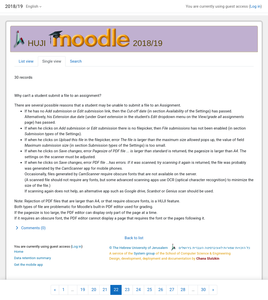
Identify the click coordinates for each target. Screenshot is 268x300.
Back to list (134, 238)
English (32, 6)
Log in (255, 6)
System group (144, 253)
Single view (51, 61)
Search (76, 61)
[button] (134, 228)
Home (18, 251)
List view (26, 61)
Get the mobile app (28, 265)
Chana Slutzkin (207, 258)
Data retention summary (32, 258)
